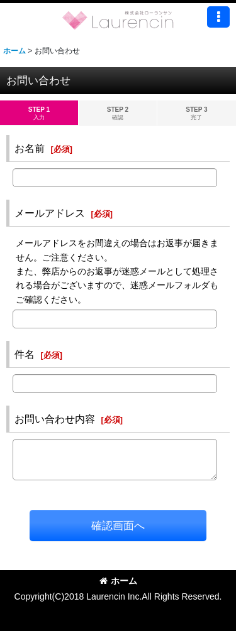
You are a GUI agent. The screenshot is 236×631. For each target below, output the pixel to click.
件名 (24, 354)
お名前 (29, 148)
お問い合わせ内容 (54, 418)
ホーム (118, 581)
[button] (218, 17)
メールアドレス (49, 212)
